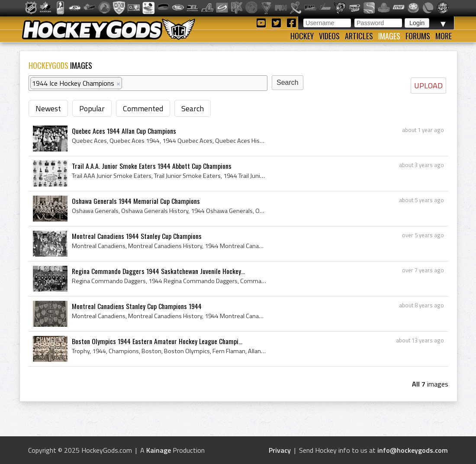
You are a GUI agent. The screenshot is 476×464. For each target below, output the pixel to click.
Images (389, 36)
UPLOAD (428, 85)
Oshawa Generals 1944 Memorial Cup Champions (136, 201)
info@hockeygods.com (412, 450)
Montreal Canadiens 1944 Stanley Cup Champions (137, 236)
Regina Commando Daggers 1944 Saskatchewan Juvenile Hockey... (158, 271)
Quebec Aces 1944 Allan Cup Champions (124, 131)
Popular (92, 108)
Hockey (302, 36)
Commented (143, 108)
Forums (417, 36)
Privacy (280, 450)
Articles (359, 36)
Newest (48, 108)
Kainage (158, 450)
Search (192, 108)
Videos (329, 36)
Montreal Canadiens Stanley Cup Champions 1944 (137, 306)
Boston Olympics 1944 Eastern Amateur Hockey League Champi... (157, 341)
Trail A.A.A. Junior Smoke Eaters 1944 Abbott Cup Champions (152, 166)
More (443, 36)
